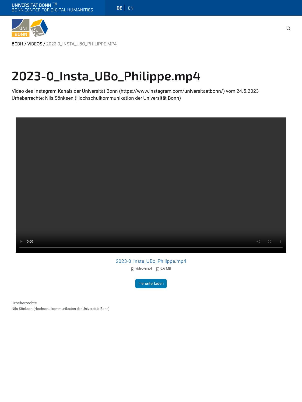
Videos (34, 44)
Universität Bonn (35, 5)
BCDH (17, 44)
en (130, 7)
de (119, 7)
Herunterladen (151, 283)
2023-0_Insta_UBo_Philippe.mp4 (151, 261)
